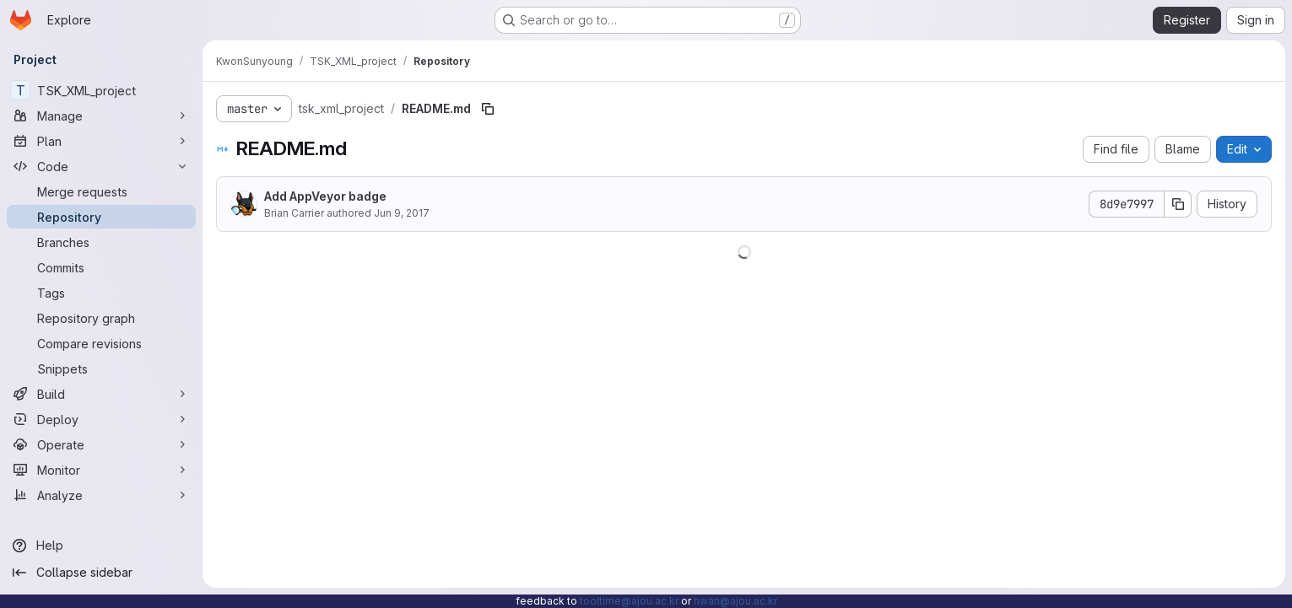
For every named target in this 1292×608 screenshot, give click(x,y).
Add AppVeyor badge (325, 196)
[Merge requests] (101, 191)
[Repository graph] (101, 318)
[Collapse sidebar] (101, 572)
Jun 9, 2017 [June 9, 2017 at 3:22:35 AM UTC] (402, 213)
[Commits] (101, 267)
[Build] (101, 394)
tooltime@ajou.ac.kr (629, 601)
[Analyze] (101, 495)
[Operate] (101, 444)
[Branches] (101, 242)
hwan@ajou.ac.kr (735, 601)
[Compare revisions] (101, 343)
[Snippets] (101, 368)
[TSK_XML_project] (101, 90)
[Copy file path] (487, 108)
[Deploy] (101, 419)
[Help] (101, 545)
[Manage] (101, 115)
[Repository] (101, 217)
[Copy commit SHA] (1178, 204)
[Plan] (101, 141)
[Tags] (101, 292)
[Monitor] (101, 470)
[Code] (101, 166)
